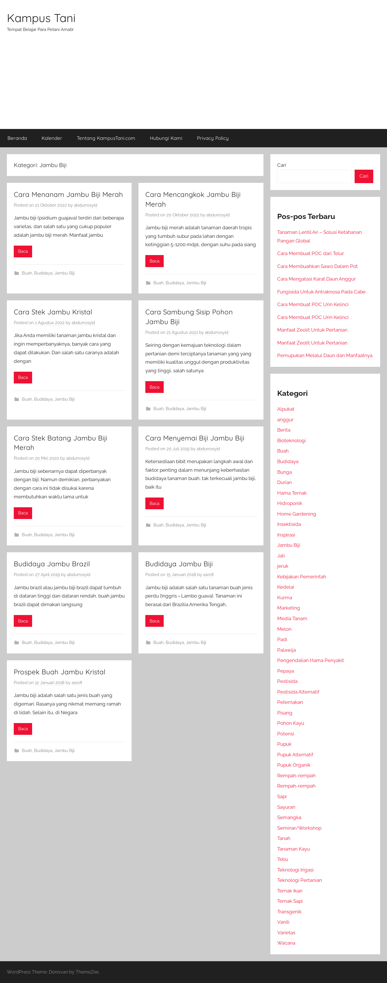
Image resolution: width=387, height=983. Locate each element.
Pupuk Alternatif (295, 754)
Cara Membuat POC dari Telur (310, 253)
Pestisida (287, 681)
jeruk (282, 566)
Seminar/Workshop (299, 828)
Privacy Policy (213, 138)
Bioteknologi (291, 440)
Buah (27, 273)
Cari (281, 165)
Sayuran (286, 807)
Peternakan (290, 702)
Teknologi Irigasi (295, 870)
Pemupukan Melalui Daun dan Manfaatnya (324, 355)
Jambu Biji (64, 273)
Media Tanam (292, 618)
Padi (282, 639)
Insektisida (289, 524)
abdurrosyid (85, 205)
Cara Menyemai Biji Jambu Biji (194, 438)
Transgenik (289, 912)
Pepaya (285, 671)
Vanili (283, 922)
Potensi (285, 734)
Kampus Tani (41, 18)
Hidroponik (289, 503)
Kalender (52, 138)
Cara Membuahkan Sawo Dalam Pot (317, 266)
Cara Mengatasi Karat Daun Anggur (316, 279)
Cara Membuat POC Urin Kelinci (313, 304)
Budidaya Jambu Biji (179, 563)
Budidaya (43, 273)
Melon (284, 629)
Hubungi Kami (166, 138)
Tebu (282, 859)
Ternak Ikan (289, 891)
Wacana (286, 943)
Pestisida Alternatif (298, 692)
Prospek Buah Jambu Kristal (59, 671)
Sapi (282, 796)
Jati (281, 556)
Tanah (283, 838)
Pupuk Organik (293, 765)
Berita (283, 430)
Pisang (284, 713)
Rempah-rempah (296, 775)
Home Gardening (296, 514)
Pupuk (284, 744)
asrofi (208, 574)
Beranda (17, 138)
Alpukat (285, 409)
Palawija (286, 650)
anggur (285, 419)
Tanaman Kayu (293, 849)
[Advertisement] (194, 86)
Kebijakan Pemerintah (301, 576)
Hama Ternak (292, 493)
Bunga (284, 472)
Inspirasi (286, 535)
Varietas (286, 932)
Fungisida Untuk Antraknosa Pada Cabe (321, 292)
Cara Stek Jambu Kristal (53, 312)
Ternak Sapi (290, 901)
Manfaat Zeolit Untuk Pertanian (312, 330)
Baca (23, 251)
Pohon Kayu (290, 723)
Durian (284, 482)
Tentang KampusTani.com (106, 138)
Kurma (284, 597)
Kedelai (285, 587)
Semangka (289, 817)
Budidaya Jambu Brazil (52, 563)
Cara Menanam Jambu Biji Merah (68, 194)
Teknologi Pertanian (299, 880)
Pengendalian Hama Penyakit (310, 660)
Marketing (288, 608)
